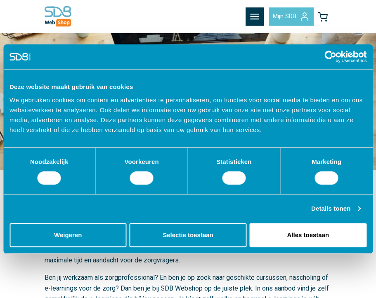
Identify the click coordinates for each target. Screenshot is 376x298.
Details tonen (330, 208)
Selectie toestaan (188, 234)
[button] (323, 16)
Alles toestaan (308, 234)
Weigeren (68, 234)
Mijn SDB (291, 17)
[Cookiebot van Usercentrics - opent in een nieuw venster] (330, 56)
